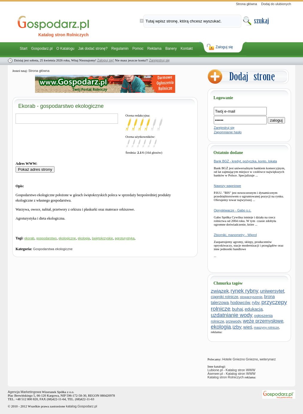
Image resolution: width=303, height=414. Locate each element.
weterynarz (268, 359)
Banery (171, 48)
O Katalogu (65, 48)
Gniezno (252, 359)
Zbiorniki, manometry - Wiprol (235, 235)
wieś (247, 327)
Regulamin (119, 48)
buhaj (237, 309)
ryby (256, 302)
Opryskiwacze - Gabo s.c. (232, 210)
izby (237, 327)
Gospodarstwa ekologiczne (52, 249)
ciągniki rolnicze (224, 296)
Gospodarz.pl (41, 48)
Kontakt (187, 48)
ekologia (84, 238)
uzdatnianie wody (231, 315)
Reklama (154, 48)
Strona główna (246, 4)
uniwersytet (272, 291)
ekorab (29, 238)
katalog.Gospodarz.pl (81, 406)
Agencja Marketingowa (24, 392)
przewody (233, 321)
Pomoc (137, 48)
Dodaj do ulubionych (276, 4)
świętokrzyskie (102, 238)
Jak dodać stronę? (92, 48)
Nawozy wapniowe (227, 186)
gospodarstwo (46, 238)
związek (220, 291)
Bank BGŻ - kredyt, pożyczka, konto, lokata (245, 161)
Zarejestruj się (159, 60)
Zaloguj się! (105, 60)
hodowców (240, 302)
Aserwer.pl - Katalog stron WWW (231, 373)
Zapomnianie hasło (228, 132)
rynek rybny (244, 291)
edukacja (254, 309)
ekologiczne (67, 238)
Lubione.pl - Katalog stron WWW (231, 370)
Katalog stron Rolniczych (225, 377)
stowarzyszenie (251, 297)
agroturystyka (124, 238)
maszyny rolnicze (266, 327)
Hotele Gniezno (233, 359)
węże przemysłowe (263, 321)
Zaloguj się (224, 47)
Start (23, 48)
